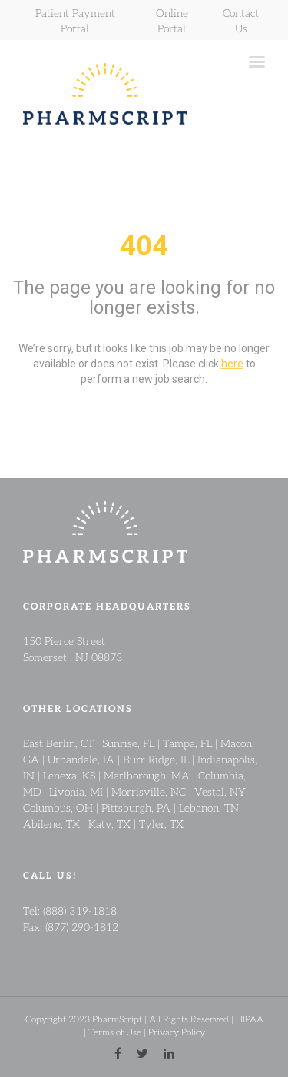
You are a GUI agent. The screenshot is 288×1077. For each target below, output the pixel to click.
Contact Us (241, 20)
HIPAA (249, 1018)
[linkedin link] (169, 1053)
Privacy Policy (176, 1032)
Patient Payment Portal (75, 20)
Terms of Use (114, 1032)
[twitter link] (142, 1053)
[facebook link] (117, 1053)
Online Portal (172, 20)
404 (144, 246)
